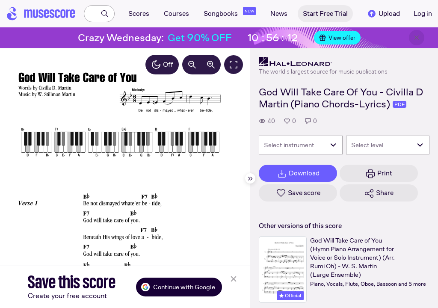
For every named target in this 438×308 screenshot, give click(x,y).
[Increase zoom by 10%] (210, 64)
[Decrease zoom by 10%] (192, 64)
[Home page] (41, 14)
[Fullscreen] (233, 64)
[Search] (104, 14)
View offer (337, 37)
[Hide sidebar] (250, 178)
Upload (383, 14)
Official (290, 296)
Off (162, 64)
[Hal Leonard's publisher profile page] (323, 61)
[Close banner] (416, 37)
